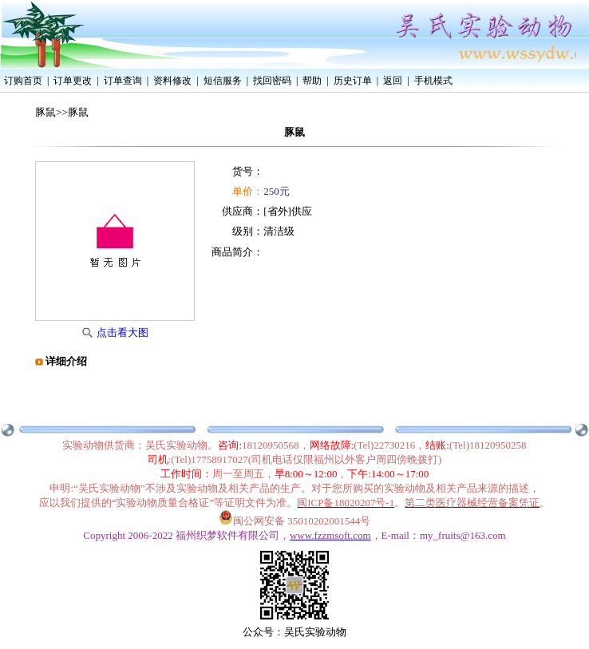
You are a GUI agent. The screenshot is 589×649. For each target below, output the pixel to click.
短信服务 (223, 80)
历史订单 (353, 80)
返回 (392, 80)
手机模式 (433, 80)
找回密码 (272, 80)
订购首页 (23, 80)
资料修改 (172, 80)
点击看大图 (122, 332)
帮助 (312, 80)
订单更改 (72, 80)
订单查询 (123, 80)
